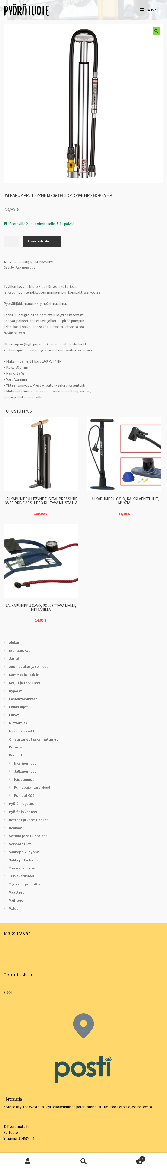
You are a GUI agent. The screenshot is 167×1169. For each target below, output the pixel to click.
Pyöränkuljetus (21, 803)
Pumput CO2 (24, 795)
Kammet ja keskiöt (24, 674)
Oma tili (28, 1161)
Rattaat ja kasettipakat (28, 819)
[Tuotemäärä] (11, 241)
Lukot (14, 715)
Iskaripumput (25, 763)
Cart (128, 1158)
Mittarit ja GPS (21, 723)
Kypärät (15, 690)
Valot (13, 908)
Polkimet (16, 747)
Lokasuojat (18, 706)
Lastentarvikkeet (23, 699)
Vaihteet (16, 900)
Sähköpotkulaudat (24, 860)
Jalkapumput (25, 267)
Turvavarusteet (22, 876)
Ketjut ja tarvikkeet (25, 682)
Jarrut (14, 658)
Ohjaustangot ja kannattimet (33, 739)
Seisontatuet (20, 843)
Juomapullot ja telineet (28, 666)
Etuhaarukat (19, 650)
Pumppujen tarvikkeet (32, 787)
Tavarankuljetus (22, 868)
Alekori (14, 642)
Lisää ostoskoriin (42, 241)
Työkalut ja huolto (24, 884)
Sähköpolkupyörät (24, 852)
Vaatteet (16, 892)
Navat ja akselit (21, 731)
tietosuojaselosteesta (134, 1106)
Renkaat (16, 827)
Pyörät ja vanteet (23, 811)
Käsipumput (24, 779)
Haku (83, 1161)
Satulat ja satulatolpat (28, 835)
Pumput (15, 755)
